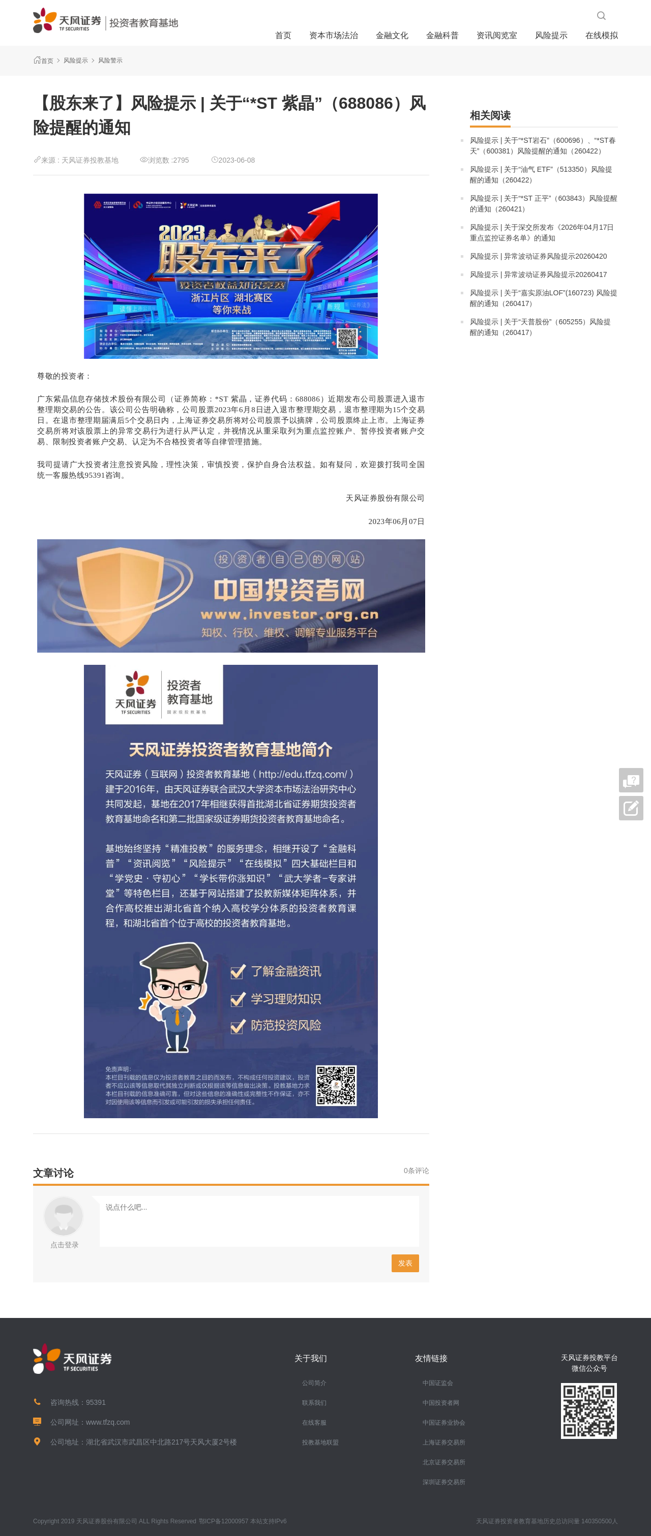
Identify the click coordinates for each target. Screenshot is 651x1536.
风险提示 (551, 35)
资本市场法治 (333, 35)
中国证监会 (438, 1383)
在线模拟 (601, 35)
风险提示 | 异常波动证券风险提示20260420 (538, 256)
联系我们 (314, 1402)
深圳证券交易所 (444, 1482)
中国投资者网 (441, 1402)
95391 (96, 1402)
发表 (405, 1263)
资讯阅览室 (497, 35)
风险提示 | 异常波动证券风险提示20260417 (538, 274)
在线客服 (314, 1422)
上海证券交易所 (444, 1442)
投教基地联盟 (320, 1442)
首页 (283, 35)
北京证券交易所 (444, 1462)
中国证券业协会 (444, 1422)
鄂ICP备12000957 (223, 1521)
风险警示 (110, 60)
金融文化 (392, 35)
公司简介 (314, 1383)
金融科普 (442, 35)
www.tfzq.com (108, 1422)
